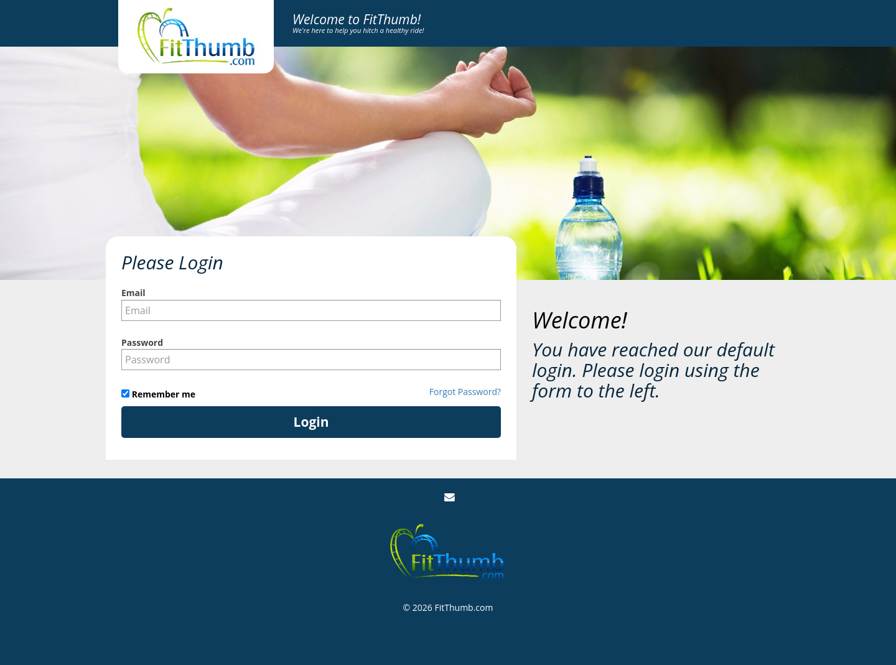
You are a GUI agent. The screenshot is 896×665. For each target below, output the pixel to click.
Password (142, 342)
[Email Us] (449, 497)
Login (311, 421)
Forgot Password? (465, 392)
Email (133, 293)
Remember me (162, 394)
